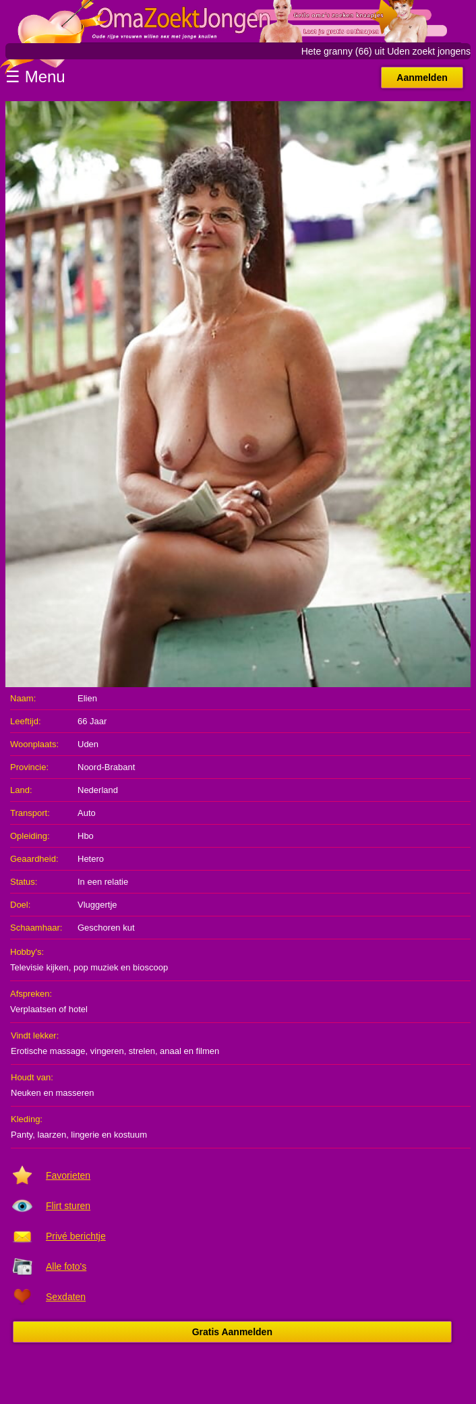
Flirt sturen (68, 1205)
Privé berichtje (76, 1236)
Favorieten (68, 1175)
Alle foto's (66, 1266)
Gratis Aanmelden (232, 1331)
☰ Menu (35, 76)
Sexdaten (66, 1296)
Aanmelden (421, 77)
